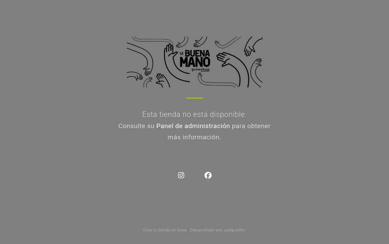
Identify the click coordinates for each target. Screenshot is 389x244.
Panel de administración (193, 126)
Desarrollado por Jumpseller (217, 229)
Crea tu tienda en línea (165, 229)
